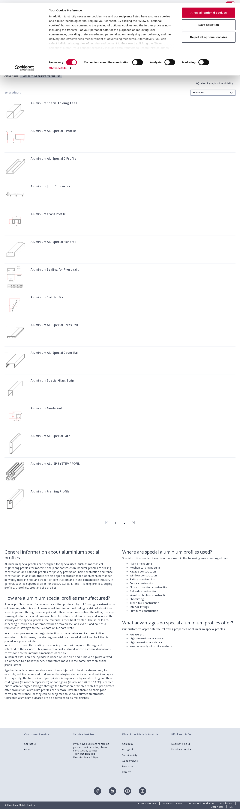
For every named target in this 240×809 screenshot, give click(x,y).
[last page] (133, 522)
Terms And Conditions (201, 803)
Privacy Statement (173, 803)
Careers (126, 772)
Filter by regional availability (214, 83)
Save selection (208, 22)
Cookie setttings (147, 803)
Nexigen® (127, 749)
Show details (58, 65)
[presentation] (120, 404)
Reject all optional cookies (208, 34)
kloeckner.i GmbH (181, 749)
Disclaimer (226, 803)
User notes (217, 806)
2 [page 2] (124, 522)
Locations (127, 766)
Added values (130, 760)
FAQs (27, 749)
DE (231, 806)
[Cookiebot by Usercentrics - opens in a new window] (24, 65)
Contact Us (30, 743)
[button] (41, 75)
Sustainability (129, 755)
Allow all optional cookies (208, 9)
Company (127, 743)
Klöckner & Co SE (180, 743)
